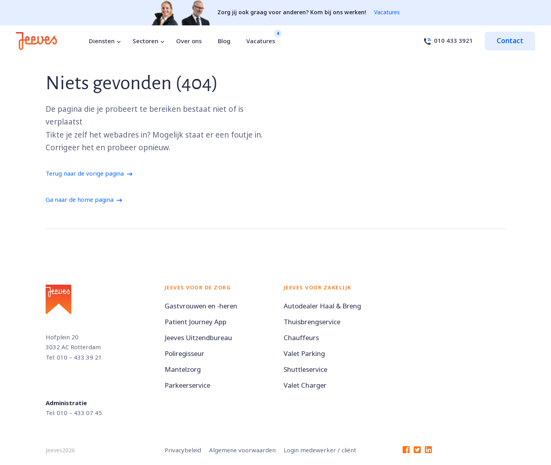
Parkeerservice (187, 385)
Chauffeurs (301, 338)
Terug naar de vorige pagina (85, 173)
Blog (224, 41)
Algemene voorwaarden (242, 450)
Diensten (102, 41)
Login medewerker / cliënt (320, 450)
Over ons (189, 41)
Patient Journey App (196, 322)
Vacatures (387, 12)
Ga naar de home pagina (79, 199)
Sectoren (145, 41)
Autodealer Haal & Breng (322, 306)
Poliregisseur (184, 354)
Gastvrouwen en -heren (201, 306)
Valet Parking (304, 354)
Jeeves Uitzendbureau (198, 338)
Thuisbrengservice (312, 322)
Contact (510, 41)
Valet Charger (305, 385)
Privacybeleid (183, 450)
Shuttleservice (305, 370)
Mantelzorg (183, 370)
